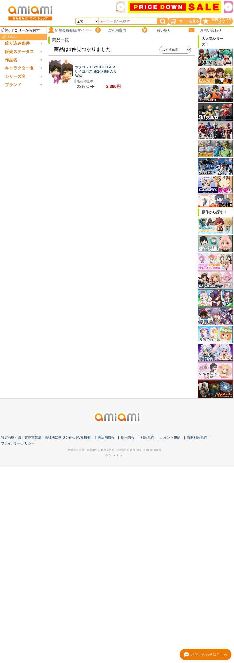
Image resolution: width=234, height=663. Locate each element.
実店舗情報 (106, 437)
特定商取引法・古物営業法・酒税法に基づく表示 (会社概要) (46, 437)
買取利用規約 (197, 437)
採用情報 (127, 437)
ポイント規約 (170, 437)
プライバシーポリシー (18, 443)
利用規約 (147, 437)
